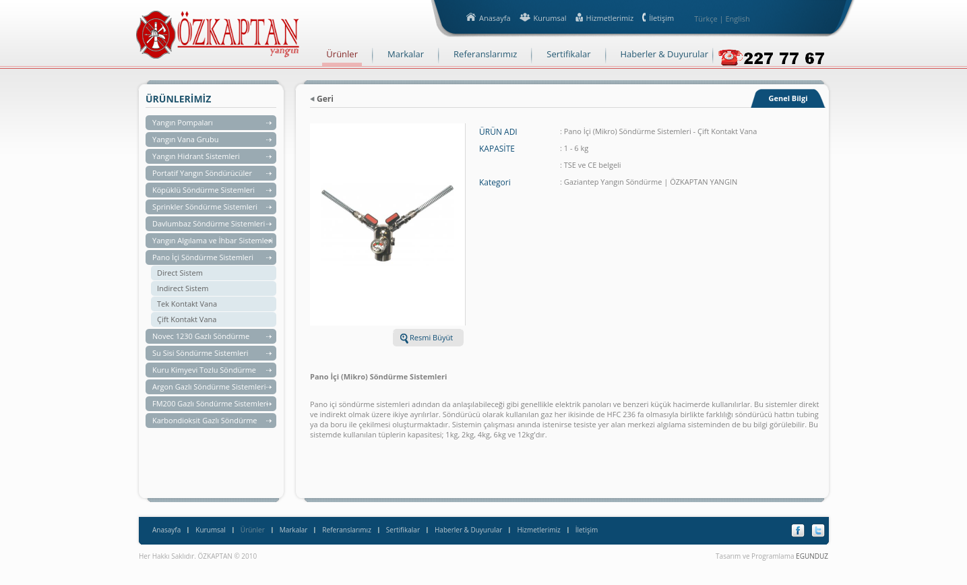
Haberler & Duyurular (468, 529)
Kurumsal (210, 529)
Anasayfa (166, 529)
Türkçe (706, 18)
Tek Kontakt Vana (187, 304)
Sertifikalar (403, 529)
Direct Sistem (180, 273)
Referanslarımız (346, 529)
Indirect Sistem (182, 288)
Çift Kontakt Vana (186, 319)
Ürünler (253, 529)
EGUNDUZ (812, 556)
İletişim (586, 529)
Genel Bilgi (787, 98)
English (737, 18)
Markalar (294, 529)
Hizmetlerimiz (538, 529)
